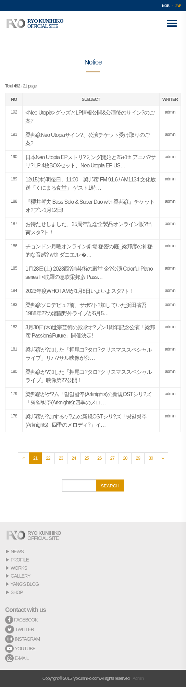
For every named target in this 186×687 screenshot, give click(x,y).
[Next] (162, 458)
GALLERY (20, 576)
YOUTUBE (20, 648)
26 (99, 458)
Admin (138, 678)
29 (138, 458)
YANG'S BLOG (25, 584)
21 (35, 458)
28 (125, 458)
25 (87, 458)
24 (74, 458)
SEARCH (110, 485)
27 (112, 458)
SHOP (17, 592)
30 (151, 458)
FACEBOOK (21, 620)
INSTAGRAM (22, 639)
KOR (165, 5)
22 (48, 458)
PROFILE (20, 559)
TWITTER (19, 629)
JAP (178, 5)
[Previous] (23, 458)
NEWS (17, 551)
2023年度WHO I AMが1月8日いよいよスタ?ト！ (79, 291)
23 (61, 458)
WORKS (19, 568)
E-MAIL (17, 658)
